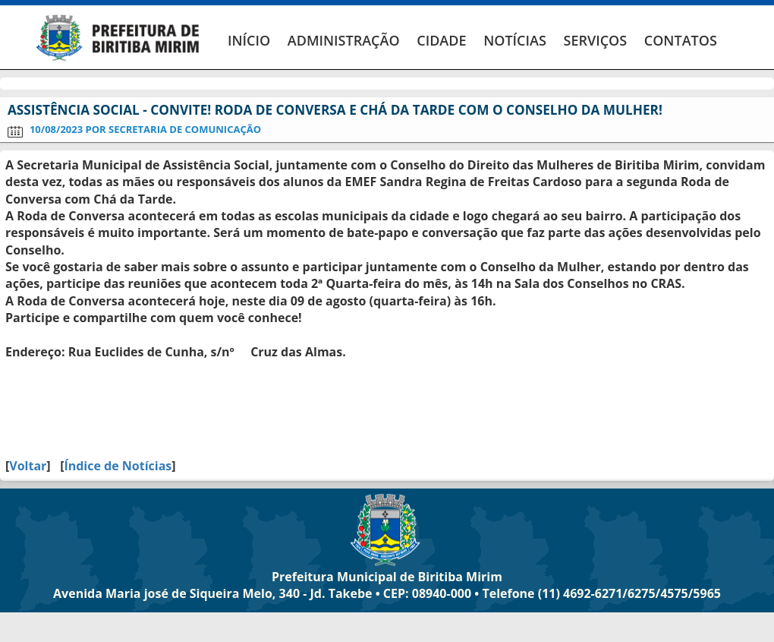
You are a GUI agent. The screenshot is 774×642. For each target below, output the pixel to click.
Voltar (27, 465)
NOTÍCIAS (514, 40)
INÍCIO (249, 40)
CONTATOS (680, 40)
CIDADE (441, 40)
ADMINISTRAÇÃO (344, 40)
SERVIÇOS (595, 40)
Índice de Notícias (117, 465)
